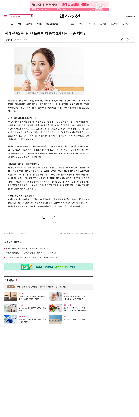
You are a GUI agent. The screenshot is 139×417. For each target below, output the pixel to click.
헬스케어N (114, 24)
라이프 (39, 24)
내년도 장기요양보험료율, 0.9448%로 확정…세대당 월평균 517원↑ (32, 297)
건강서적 (91, 24)
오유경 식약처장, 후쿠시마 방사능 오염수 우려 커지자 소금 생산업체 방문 (76, 309)
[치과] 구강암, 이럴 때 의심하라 (74, 319)
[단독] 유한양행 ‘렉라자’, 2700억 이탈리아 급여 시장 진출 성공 (74, 297)
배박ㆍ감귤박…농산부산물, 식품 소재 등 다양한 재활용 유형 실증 (57, 286)
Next (91, 286)
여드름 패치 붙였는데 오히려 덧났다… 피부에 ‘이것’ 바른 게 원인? (32, 252)
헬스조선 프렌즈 (52, 24)
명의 (19, 24)
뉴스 (11, 24)
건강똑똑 (126, 24)
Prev (89, 286)
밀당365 (71, 24)
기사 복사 (122, 39)
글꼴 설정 (132, 39)
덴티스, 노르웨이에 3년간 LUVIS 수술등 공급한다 (32, 309)
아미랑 (81, 24)
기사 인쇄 (127, 39)
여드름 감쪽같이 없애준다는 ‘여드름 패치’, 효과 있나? (27, 248)
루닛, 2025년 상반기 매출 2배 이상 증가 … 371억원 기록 (32, 320)
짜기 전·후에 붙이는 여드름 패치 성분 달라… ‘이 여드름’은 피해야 (32, 257)
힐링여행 (102, 24)
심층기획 (29, 24)
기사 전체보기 (21, 233)
